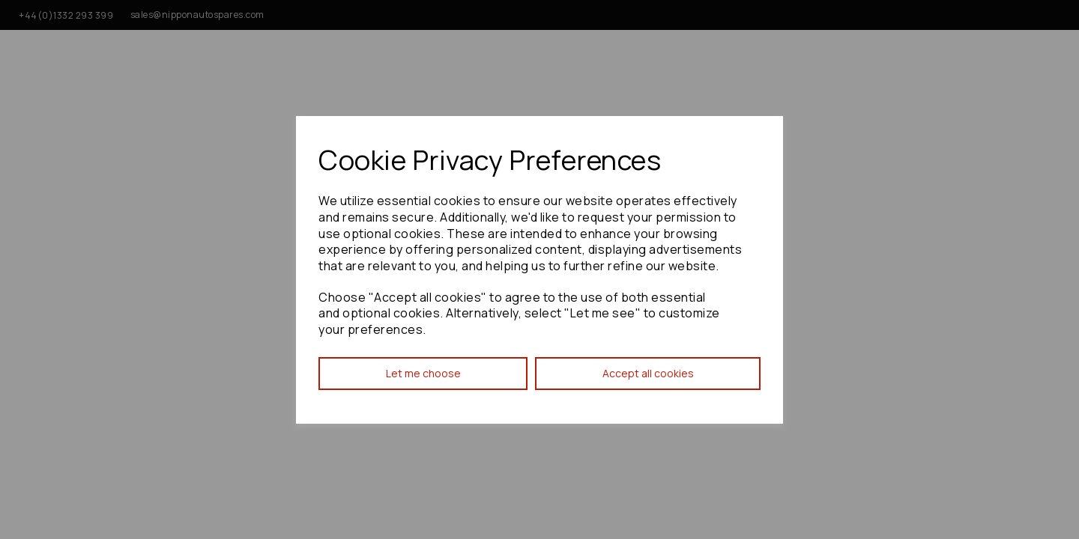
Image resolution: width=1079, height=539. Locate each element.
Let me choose (423, 373)
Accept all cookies (648, 373)
